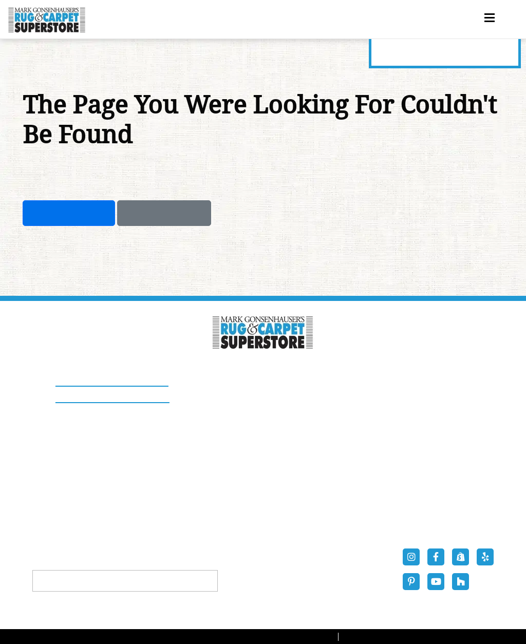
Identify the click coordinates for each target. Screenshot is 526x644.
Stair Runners (213, 476)
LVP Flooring (301, 476)
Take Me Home (69, 213)
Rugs (196, 433)
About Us (204, 519)
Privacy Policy (379, 636)
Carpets (292, 433)
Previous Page (164, 213)
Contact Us (298, 519)
